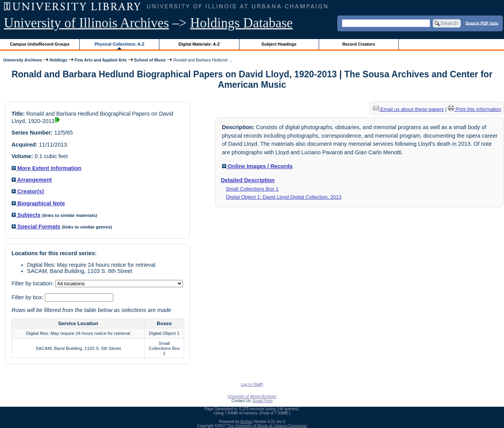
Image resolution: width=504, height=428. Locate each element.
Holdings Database (241, 23)
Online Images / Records (257, 166)
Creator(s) (28, 191)
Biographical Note (38, 203)
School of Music (150, 60)
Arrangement (32, 180)
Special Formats (36, 226)
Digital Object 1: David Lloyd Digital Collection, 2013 (284, 197)
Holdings (58, 60)
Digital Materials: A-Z (199, 44)
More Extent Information (47, 168)
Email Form (262, 401)
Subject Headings (279, 44)
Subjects (26, 215)
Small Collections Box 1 (252, 189)
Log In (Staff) (252, 384)
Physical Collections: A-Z (119, 44)
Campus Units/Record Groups (40, 44)
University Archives (22, 60)
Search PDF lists (481, 22)
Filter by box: (28, 297)
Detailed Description (248, 180)
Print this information (474, 109)
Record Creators (358, 44)
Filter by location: (33, 283)
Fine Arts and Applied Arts (101, 60)
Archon (246, 421)
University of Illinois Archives (86, 23)
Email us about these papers (408, 109)
